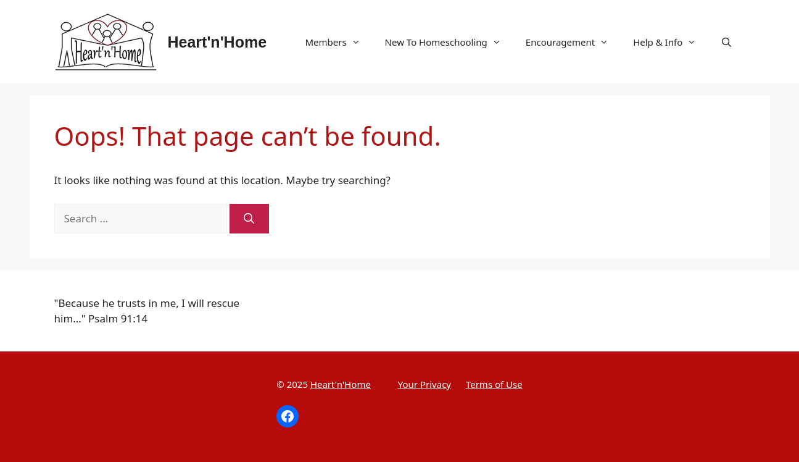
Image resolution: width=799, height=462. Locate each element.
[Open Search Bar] (726, 42)
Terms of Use (494, 384)
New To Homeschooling (449, 42)
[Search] (249, 218)
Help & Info (670, 42)
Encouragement (573, 42)
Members (338, 42)
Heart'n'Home (217, 42)
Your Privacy (424, 384)
